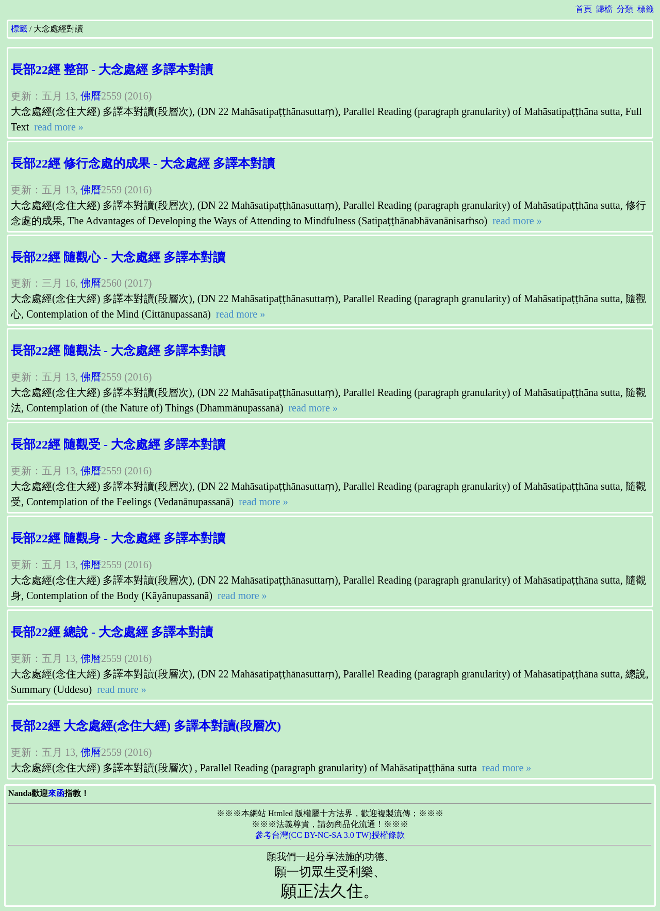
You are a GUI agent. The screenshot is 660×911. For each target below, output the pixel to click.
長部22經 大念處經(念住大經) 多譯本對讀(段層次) (146, 726)
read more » (57, 126)
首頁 (583, 9)
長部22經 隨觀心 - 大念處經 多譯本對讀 (118, 257)
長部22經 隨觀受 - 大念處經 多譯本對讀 (118, 444)
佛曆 (90, 96)
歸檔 (604, 9)
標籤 (645, 9)
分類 (625, 9)
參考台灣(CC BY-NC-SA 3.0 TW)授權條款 (330, 835)
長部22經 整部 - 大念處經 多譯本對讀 (112, 69)
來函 (56, 793)
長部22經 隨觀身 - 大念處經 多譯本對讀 (118, 538)
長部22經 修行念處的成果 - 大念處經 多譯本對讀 (143, 163)
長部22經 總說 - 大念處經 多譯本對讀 (112, 632)
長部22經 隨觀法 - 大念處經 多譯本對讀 (118, 350)
